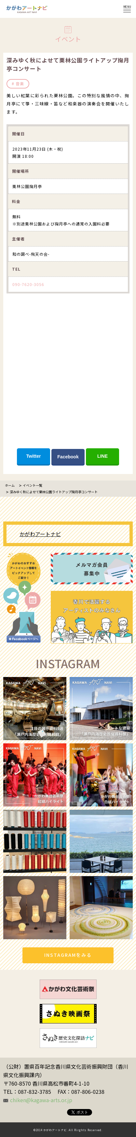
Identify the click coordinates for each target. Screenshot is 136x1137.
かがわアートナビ (40, 534)
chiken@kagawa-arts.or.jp (41, 1100)
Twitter (33, 456)
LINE (102, 456)
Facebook (67, 456)
